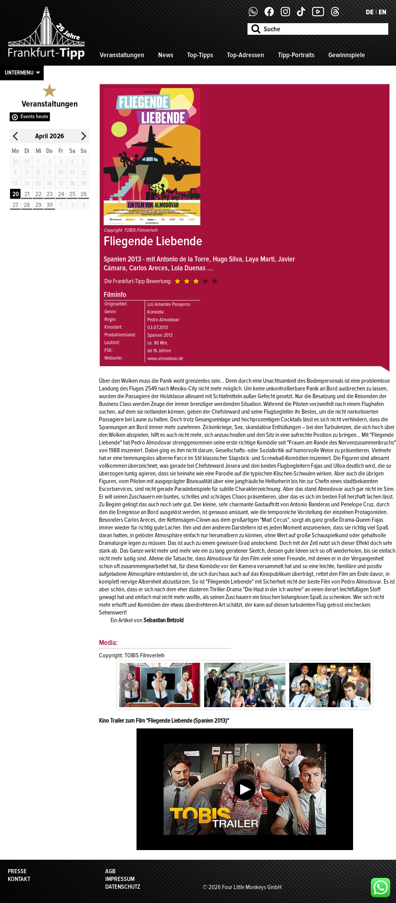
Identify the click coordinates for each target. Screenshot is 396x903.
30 (49, 205)
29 (38, 205)
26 (83, 194)
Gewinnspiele (346, 55)
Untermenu (19, 72)
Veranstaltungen (122, 55)
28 (27, 205)
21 (26, 194)
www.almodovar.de (165, 358)
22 (38, 194)
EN (382, 12)
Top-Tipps (200, 55)
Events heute (34, 116)
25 (72, 194)
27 (15, 205)
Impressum (120, 879)
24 (61, 194)
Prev (127, 685)
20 (15, 194)
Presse (17, 871)
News (165, 55)
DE (370, 12)
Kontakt (19, 879)
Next (362, 685)
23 (49, 194)
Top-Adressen (245, 55)
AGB (110, 871)
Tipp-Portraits (296, 55)
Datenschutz (122, 887)
